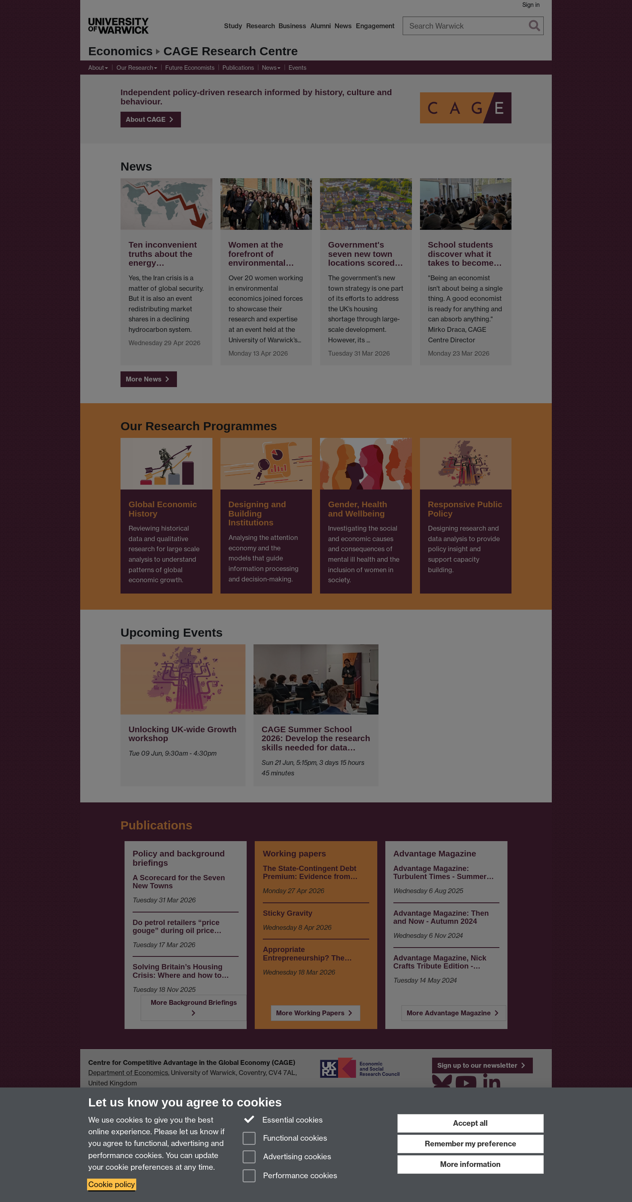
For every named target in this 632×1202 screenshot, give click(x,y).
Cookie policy (111, 1184)
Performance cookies (290, 1176)
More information (470, 1164)
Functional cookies (285, 1138)
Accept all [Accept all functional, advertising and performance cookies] (470, 1123)
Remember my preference (470, 1143)
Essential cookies (283, 1119)
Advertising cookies (287, 1157)
